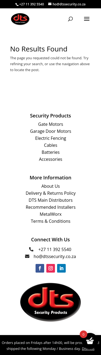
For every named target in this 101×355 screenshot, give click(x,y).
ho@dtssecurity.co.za (55, 256)
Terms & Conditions (51, 221)
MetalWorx (50, 214)
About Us (50, 186)
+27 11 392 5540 (54, 249)
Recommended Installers (50, 207)
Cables (50, 145)
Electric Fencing (50, 138)
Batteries (51, 152)
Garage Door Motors (50, 131)
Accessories (50, 159)
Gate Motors (50, 124)
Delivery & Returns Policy (51, 193)
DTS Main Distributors (50, 200)
